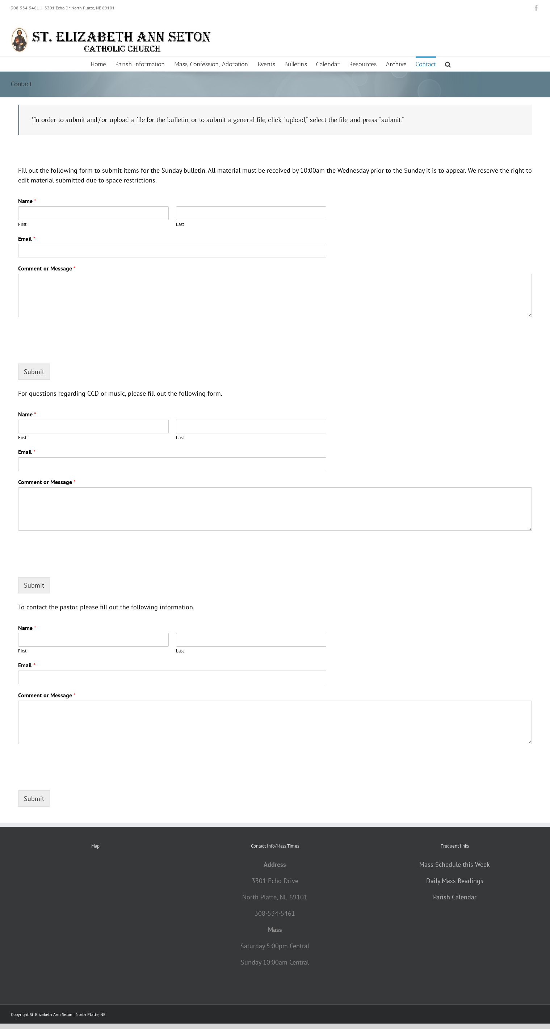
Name (27, 201)
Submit (34, 372)
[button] (448, 63)
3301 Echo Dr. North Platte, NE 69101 (80, 7)
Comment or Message (47, 268)
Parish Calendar (454, 897)
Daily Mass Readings (454, 881)
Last (180, 224)
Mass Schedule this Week (454, 864)
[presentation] (73, 351)
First (22, 224)
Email (26, 238)
